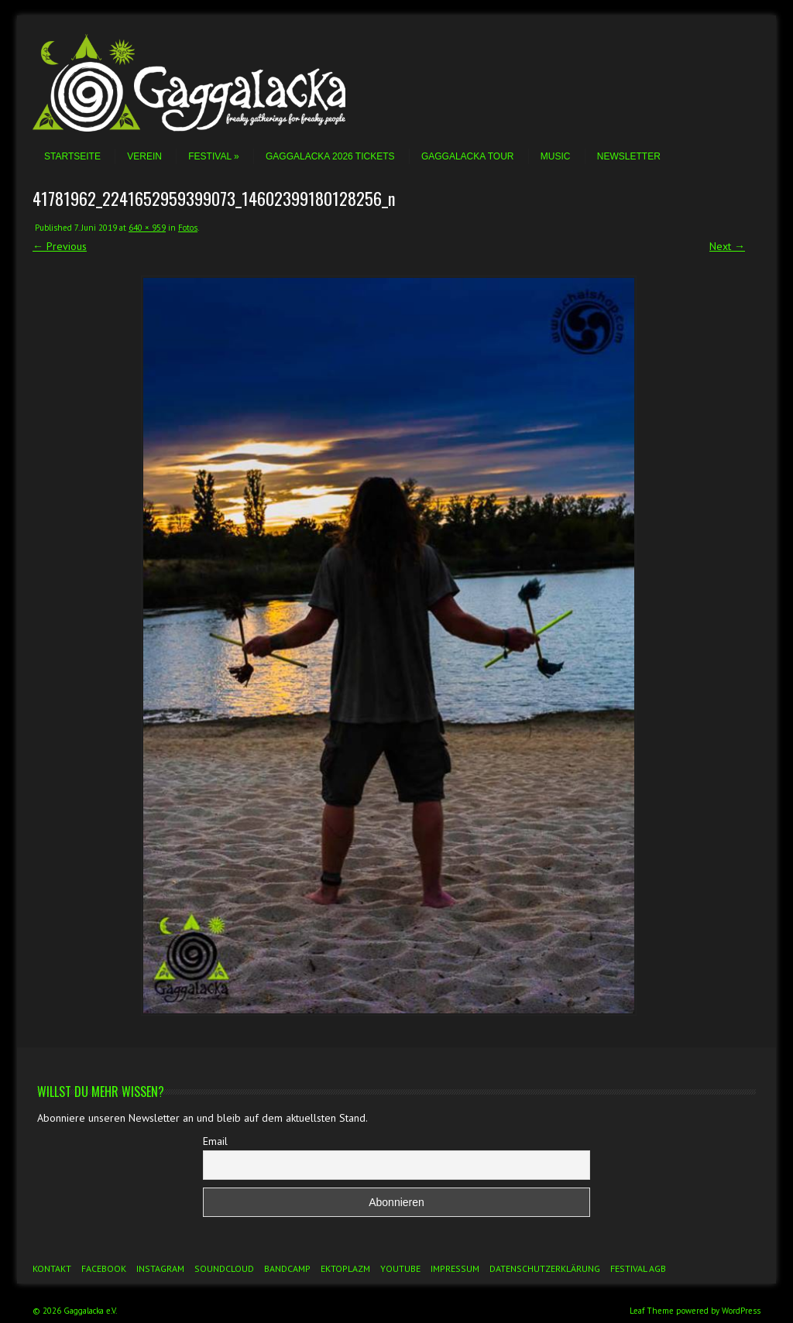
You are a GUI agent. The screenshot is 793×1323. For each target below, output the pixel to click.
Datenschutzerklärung (544, 1268)
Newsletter (629, 156)
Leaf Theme (652, 1310)
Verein (144, 156)
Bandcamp (287, 1268)
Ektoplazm (345, 1268)
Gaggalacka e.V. (90, 1310)
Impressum (455, 1268)
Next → (727, 246)
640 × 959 (147, 227)
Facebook (103, 1268)
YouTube (400, 1268)
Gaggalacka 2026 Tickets (330, 156)
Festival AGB (638, 1268)
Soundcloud (224, 1268)
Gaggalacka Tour (467, 156)
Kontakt (52, 1268)
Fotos (187, 227)
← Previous (60, 246)
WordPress (741, 1310)
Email (215, 1141)
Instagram (160, 1268)
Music (556, 156)
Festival (213, 156)
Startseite (72, 156)
